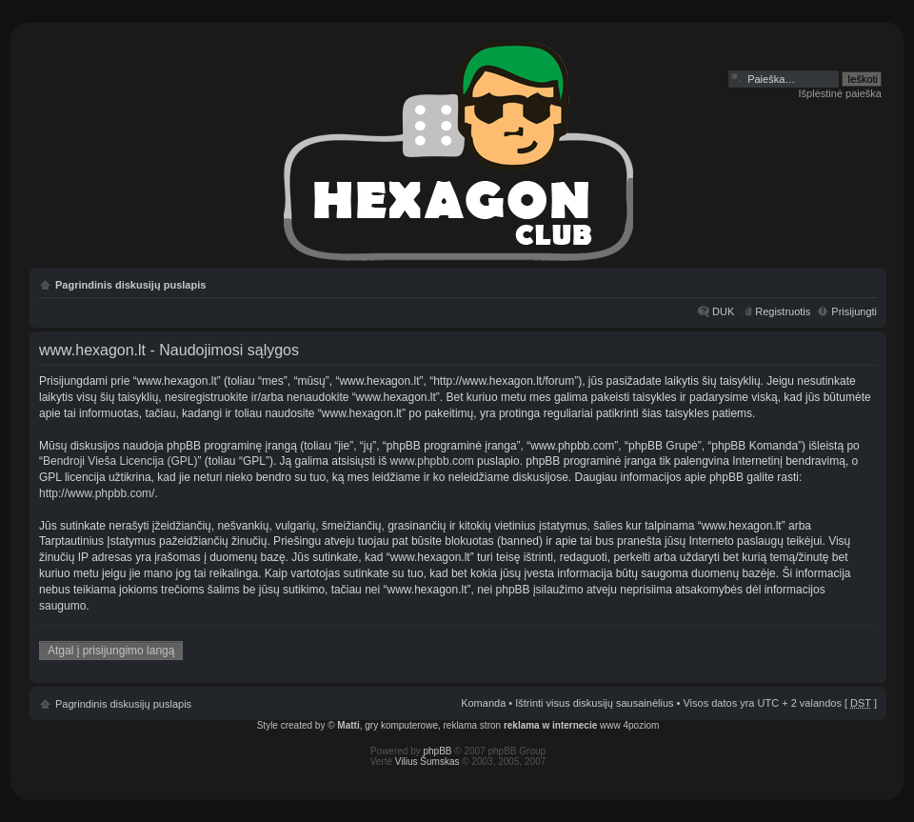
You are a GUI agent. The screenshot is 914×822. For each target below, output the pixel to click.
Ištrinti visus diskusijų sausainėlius (594, 703)
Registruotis (782, 311)
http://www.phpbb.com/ (96, 493)
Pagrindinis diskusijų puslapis (130, 285)
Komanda (483, 703)
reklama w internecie (550, 725)
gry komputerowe (401, 725)
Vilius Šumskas (427, 761)
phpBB (438, 751)
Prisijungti (854, 311)
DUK (723, 311)
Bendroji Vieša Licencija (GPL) (120, 461)
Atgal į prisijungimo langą (111, 650)
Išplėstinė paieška (840, 93)
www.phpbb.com (432, 461)
